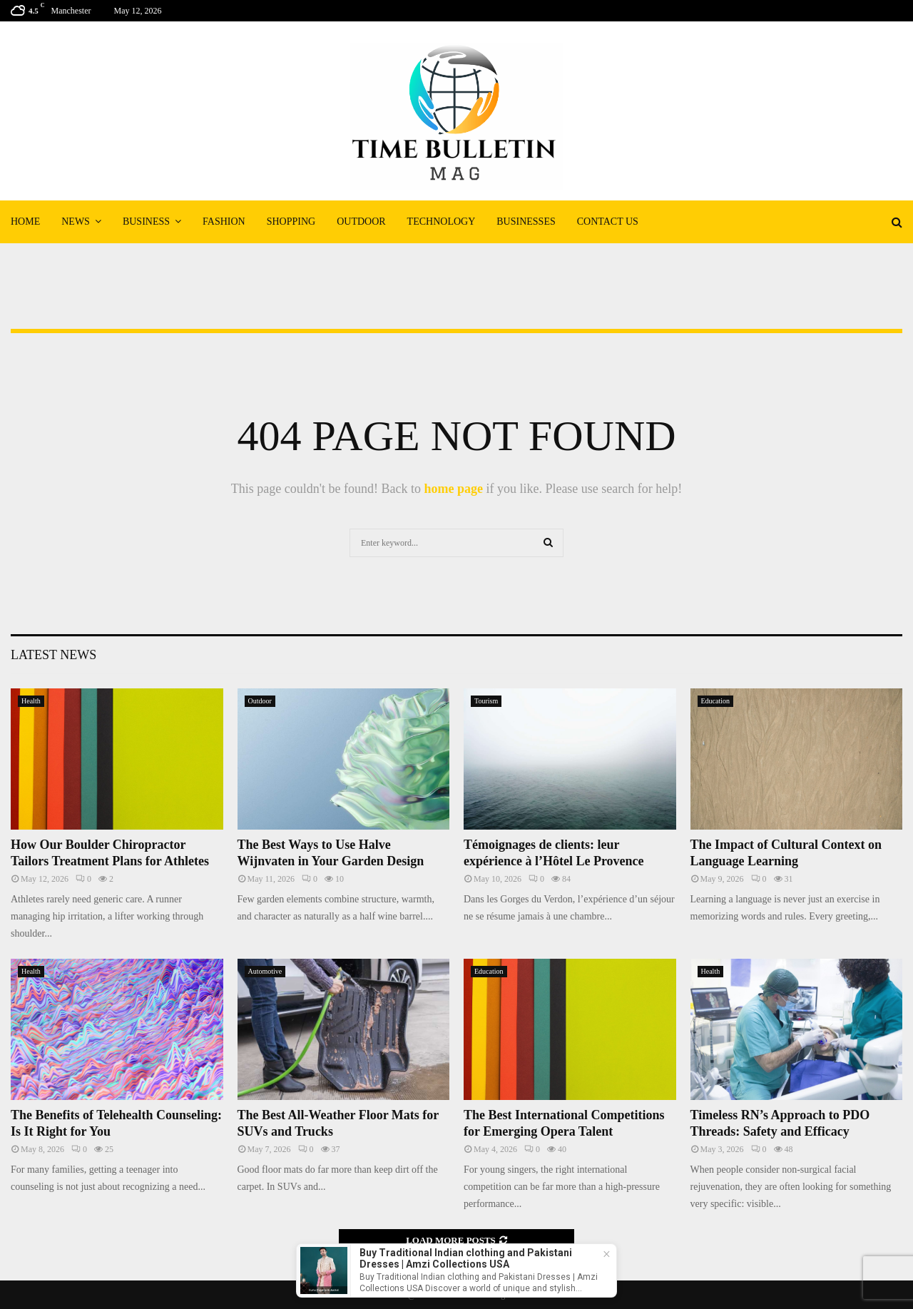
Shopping (291, 221)
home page (453, 489)
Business (146, 221)
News (75, 221)
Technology (441, 221)
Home (25, 221)
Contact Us (607, 221)
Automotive (265, 971)
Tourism (486, 701)
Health (31, 701)
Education (715, 701)
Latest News (53, 655)
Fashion (224, 221)
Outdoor (361, 221)
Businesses (525, 221)
